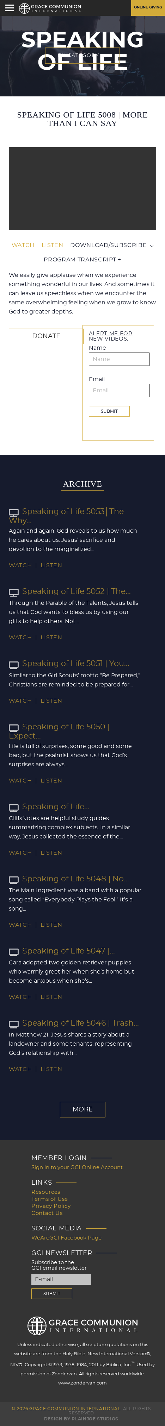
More (83, 1110)
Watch (23, 245)
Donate (46, 336)
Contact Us (47, 1213)
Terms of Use (49, 1199)
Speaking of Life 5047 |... (62, 951)
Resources (45, 1192)
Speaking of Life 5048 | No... (69, 879)
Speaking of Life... (49, 807)
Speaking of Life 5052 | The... (70, 591)
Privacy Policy (51, 1206)
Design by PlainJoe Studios (81, 1419)
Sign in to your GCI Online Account (77, 1167)
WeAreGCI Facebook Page (66, 1238)
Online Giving (148, 7)
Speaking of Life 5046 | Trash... (74, 1023)
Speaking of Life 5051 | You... (69, 663)
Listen (52, 245)
